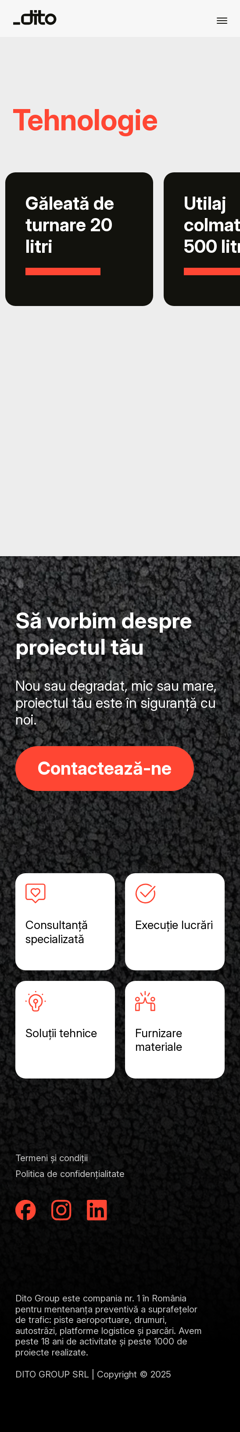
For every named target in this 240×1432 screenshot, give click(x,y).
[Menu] (222, 20)
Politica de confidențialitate (70, 1174)
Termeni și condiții (51, 1158)
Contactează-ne (105, 768)
